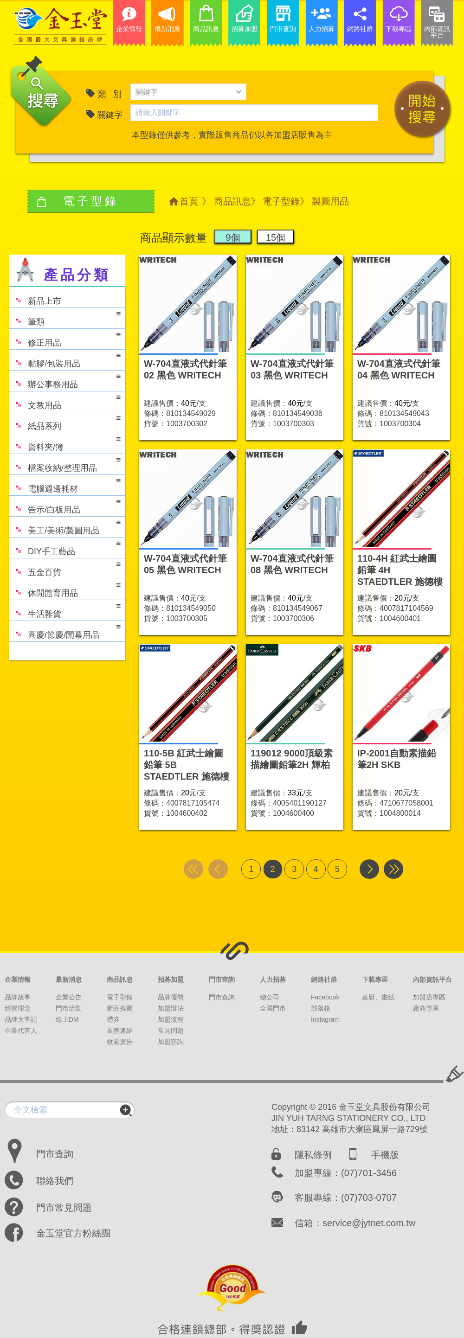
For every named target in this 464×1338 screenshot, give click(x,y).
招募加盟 (171, 979)
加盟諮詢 (171, 1041)
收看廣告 (120, 1041)
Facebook (325, 997)
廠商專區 (426, 1008)
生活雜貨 (65, 610)
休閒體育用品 (65, 589)
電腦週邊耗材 (65, 484)
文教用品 (65, 401)
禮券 (113, 1019)
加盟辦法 (171, 1008)
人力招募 (273, 979)
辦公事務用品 (65, 380)
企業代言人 (21, 1030)
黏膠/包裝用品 (65, 359)
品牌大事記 (21, 1019)
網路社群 (324, 979)
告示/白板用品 (65, 505)
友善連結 (120, 1030)
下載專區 (375, 979)
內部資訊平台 (432, 979)
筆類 (65, 317)
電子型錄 (281, 201)
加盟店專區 (429, 997)
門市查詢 (222, 979)
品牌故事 (18, 997)
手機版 (385, 1155)
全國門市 (273, 1008)
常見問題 (171, 1030)
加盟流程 (171, 1019)
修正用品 (65, 338)
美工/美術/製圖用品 (65, 526)
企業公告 (69, 997)
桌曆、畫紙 (378, 997)
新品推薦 (120, 1008)
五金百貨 (65, 568)
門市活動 (69, 1008)
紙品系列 (65, 422)
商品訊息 (232, 201)
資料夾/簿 (65, 443)
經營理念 (18, 1008)
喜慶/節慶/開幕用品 (65, 630)
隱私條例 (313, 1155)
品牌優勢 (171, 997)
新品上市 (35, 297)
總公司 (269, 997)
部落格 (320, 1008)
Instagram (325, 1019)
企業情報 (18, 979)
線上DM (67, 1019)
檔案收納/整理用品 (65, 464)
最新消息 (69, 979)
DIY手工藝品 (65, 547)
